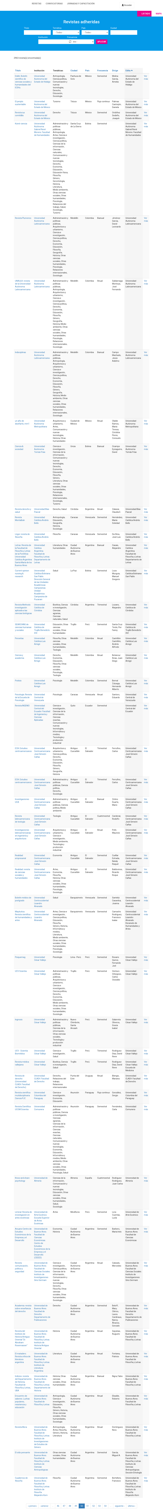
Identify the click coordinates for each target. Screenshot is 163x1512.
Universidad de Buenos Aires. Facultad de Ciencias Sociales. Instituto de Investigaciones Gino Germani (42, 1271)
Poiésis (18, 680)
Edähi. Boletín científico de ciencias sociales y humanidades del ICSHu (23, 82)
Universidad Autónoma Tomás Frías (39, 449)
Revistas (36, 3)
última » (131, 1506)
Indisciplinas (20, 352)
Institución (43, 37)
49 (76, 1506)
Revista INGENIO (22, 705)
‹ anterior (44, 1506)
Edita (129, 70)
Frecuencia (72, 37)
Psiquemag (20, 957)
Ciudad (113, 28)
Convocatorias (54, 3)
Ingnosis (18, 1019)
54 (105, 1506)
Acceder (127, 5)
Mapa (159, 14)
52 (93, 1506)
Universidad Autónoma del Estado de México (42, 104)
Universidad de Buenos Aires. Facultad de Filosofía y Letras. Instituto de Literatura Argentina (42, 1362)
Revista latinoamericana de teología (22, 819)
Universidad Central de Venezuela (39, 697)
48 (70, 1506)
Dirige (115, 70)
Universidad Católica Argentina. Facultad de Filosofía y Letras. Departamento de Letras (42, 554)
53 (99, 1506)
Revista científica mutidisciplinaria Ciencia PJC (22, 1095)
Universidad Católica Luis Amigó (40, 641)
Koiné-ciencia (21, 123)
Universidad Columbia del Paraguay (40, 1095)
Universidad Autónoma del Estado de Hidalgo (42, 79)
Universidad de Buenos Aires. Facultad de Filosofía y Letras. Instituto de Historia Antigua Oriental (42, 1339)
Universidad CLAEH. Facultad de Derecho (41, 1079)
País (83, 28)
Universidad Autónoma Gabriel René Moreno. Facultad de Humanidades (42, 129)
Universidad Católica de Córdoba (39, 608)
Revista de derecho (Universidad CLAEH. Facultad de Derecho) (22, 1081)
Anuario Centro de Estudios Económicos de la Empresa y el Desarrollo (23, 1234)
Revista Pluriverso (23, 218)
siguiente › (119, 1506)
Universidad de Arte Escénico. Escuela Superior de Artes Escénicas (41, 1218)
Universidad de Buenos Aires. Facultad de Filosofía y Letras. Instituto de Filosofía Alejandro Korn (42, 1486)
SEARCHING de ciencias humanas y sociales (23, 627)
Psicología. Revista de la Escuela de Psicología (23, 697)
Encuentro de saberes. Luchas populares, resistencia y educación (22, 1402)
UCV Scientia (21, 971)
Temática (57, 28)
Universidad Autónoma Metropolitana (40, 424)
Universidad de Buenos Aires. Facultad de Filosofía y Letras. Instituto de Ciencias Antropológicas (42, 1461)
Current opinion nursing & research (22, 573)
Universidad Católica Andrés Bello (41, 520)
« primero (32, 1506)
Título (26, 28)
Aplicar (101, 42)
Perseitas (19, 638)
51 (87, 1506)
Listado (146, 14)
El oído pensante (22, 1452)
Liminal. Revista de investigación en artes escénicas (23, 1215)
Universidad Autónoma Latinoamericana (42, 221)
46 (58, 1506)
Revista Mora (21, 1427)
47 (64, 1506)
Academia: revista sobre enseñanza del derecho (23, 1308)
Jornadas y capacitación (81, 3)
